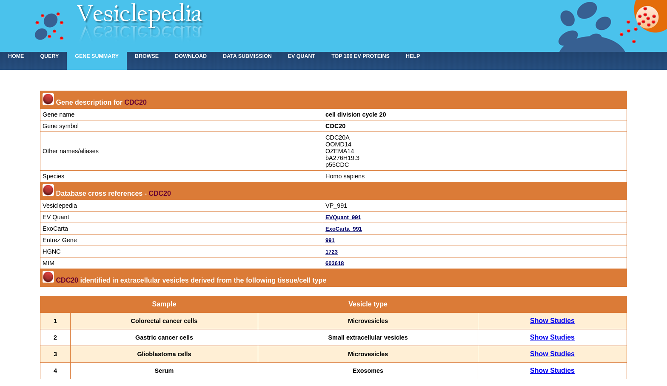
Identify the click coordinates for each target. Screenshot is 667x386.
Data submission (247, 56)
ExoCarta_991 (343, 229)
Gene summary (97, 56)
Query (49, 56)
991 (330, 240)
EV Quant (301, 56)
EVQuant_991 (343, 217)
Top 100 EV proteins (360, 56)
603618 (334, 263)
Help (413, 56)
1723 (331, 252)
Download (191, 56)
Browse (147, 56)
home (16, 56)
